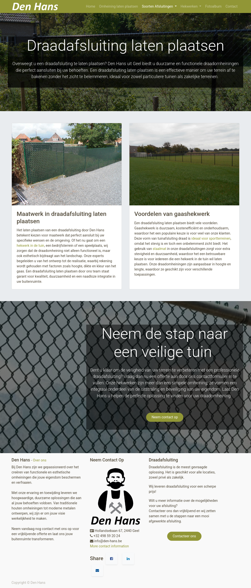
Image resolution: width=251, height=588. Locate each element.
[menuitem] (90, 6)
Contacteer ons (184, 536)
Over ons (39, 460)
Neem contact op (164, 417)
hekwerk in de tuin (30, 245)
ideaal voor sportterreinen (211, 238)
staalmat (159, 249)
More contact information (109, 546)
